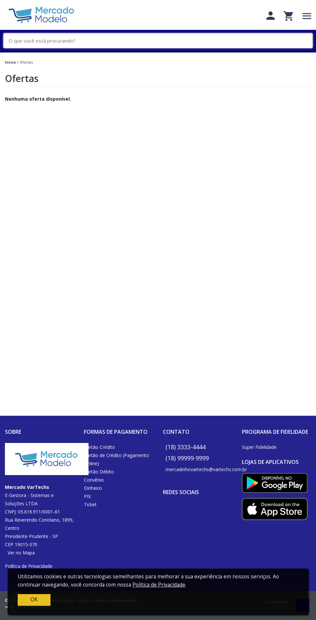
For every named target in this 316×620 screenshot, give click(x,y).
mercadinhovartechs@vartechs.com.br (206, 469)
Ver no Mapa (21, 553)
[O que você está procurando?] (160, 41)
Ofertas (26, 62)
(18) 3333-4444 (186, 447)
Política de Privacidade (28, 566)
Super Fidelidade (259, 447)
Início (10, 62)
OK (34, 599)
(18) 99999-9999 (187, 458)
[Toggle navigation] (307, 16)
